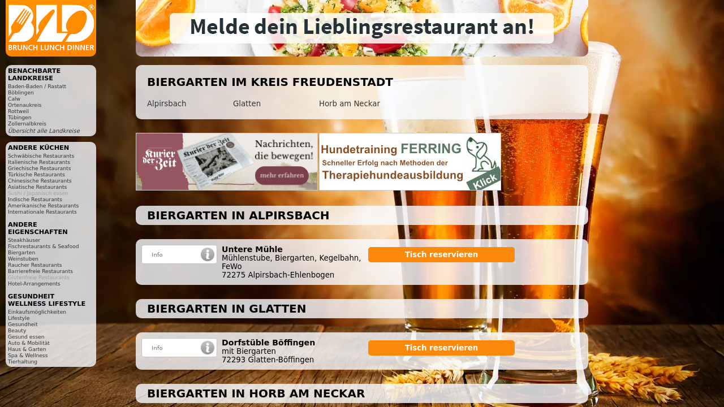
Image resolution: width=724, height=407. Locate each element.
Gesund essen (26, 337)
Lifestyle (18, 318)
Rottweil (18, 111)
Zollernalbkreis (27, 123)
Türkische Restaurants (36, 174)
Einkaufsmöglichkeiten (37, 312)
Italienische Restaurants (39, 162)
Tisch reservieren (442, 254)
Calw (14, 99)
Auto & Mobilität (29, 343)
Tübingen (20, 117)
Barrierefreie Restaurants (40, 271)
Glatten (247, 103)
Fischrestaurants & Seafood (43, 246)
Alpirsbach (166, 103)
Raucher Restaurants (35, 265)
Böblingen (21, 92)
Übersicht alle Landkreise (44, 131)
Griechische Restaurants (39, 168)
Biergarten (21, 252)
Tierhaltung (22, 361)
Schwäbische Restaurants (41, 156)
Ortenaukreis (24, 105)
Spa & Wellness (28, 355)
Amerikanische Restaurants (43, 205)
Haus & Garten (27, 349)
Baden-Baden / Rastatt (37, 86)
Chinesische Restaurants (40, 180)
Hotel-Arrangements (34, 283)
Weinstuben (23, 259)
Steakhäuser (24, 240)
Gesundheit (23, 324)
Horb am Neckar (349, 103)
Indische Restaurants (35, 199)
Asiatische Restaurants (37, 187)
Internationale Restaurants (42, 212)
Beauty (17, 330)
